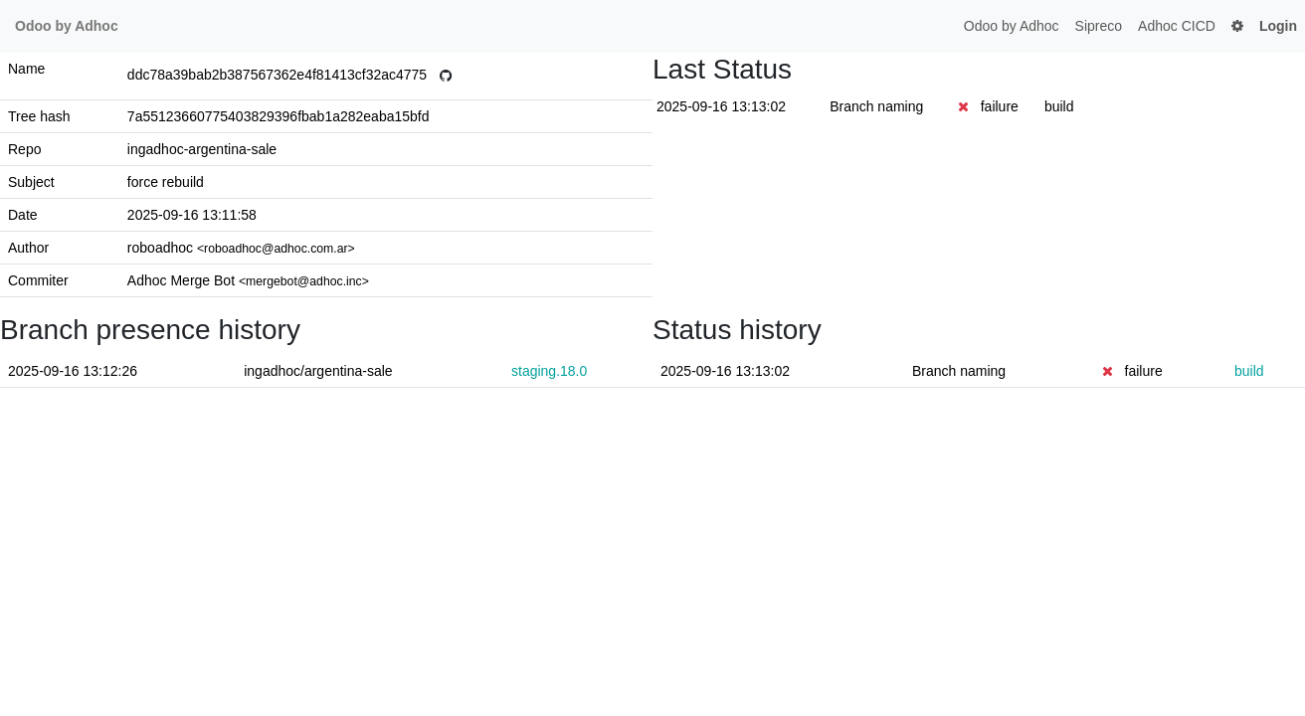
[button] (1237, 26)
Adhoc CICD (1176, 26)
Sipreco (1098, 26)
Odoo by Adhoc (1011, 26)
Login (1278, 26)
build (1059, 106)
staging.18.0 (549, 371)
